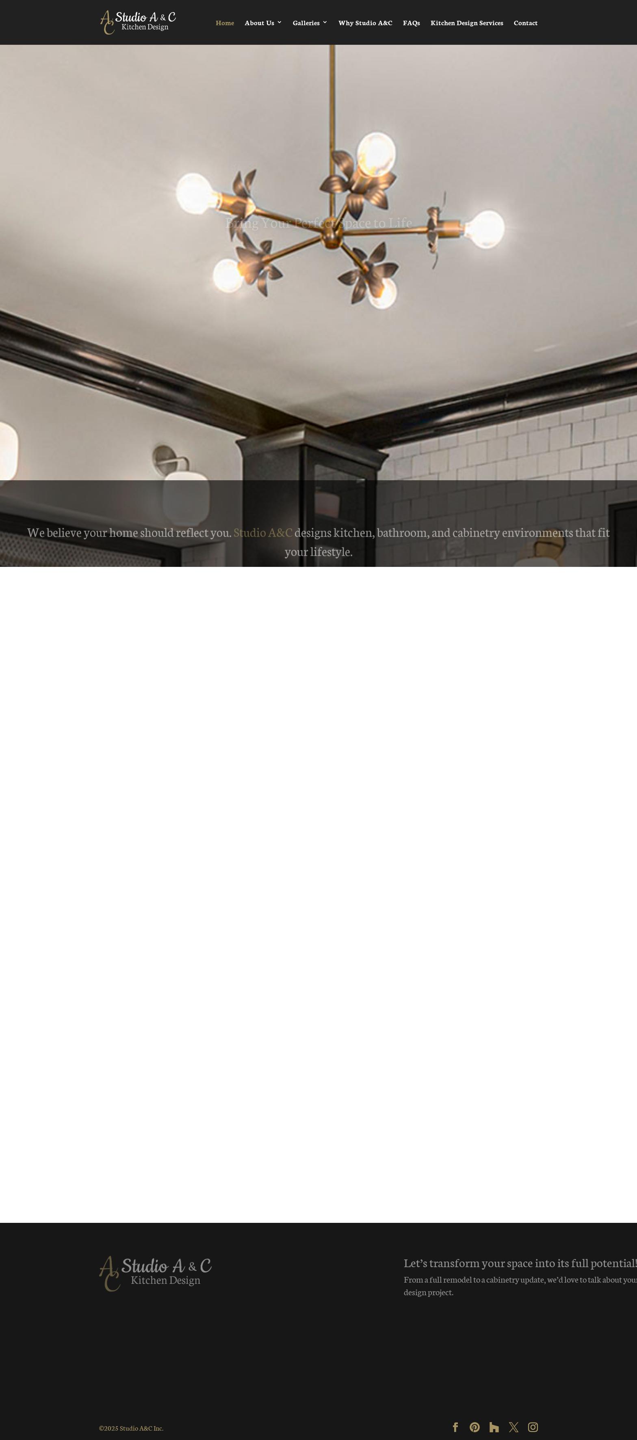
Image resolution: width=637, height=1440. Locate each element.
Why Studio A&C (365, 22)
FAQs (411, 22)
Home (225, 22)
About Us (259, 22)
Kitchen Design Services (467, 22)
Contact (526, 22)
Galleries (306, 22)
